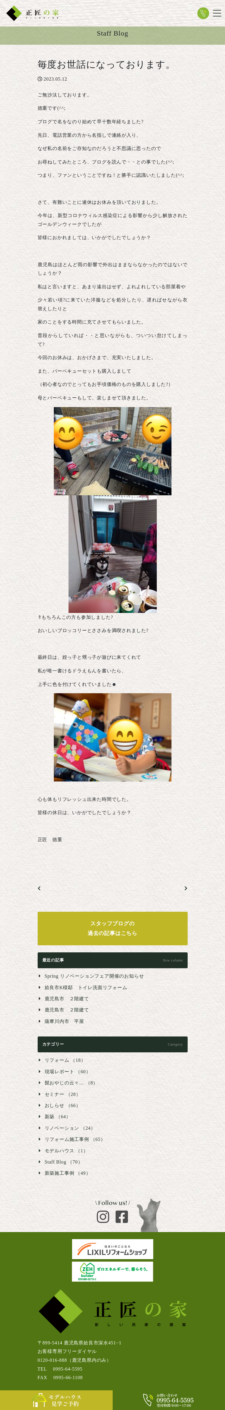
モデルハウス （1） (66, 1150)
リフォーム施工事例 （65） (75, 1139)
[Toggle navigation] (217, 13)
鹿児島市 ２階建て (67, 998)
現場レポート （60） (68, 1071)
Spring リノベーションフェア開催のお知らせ (94, 976)
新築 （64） (58, 1116)
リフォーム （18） (65, 1060)
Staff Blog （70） (64, 1161)
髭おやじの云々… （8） (71, 1082)
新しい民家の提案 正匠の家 (32, 13)
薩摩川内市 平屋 (64, 1021)
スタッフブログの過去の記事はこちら (112, 928)
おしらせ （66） (63, 1105)
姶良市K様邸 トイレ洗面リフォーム (86, 987)
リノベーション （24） (70, 1128)
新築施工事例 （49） (68, 1173)
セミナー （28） (63, 1094)
